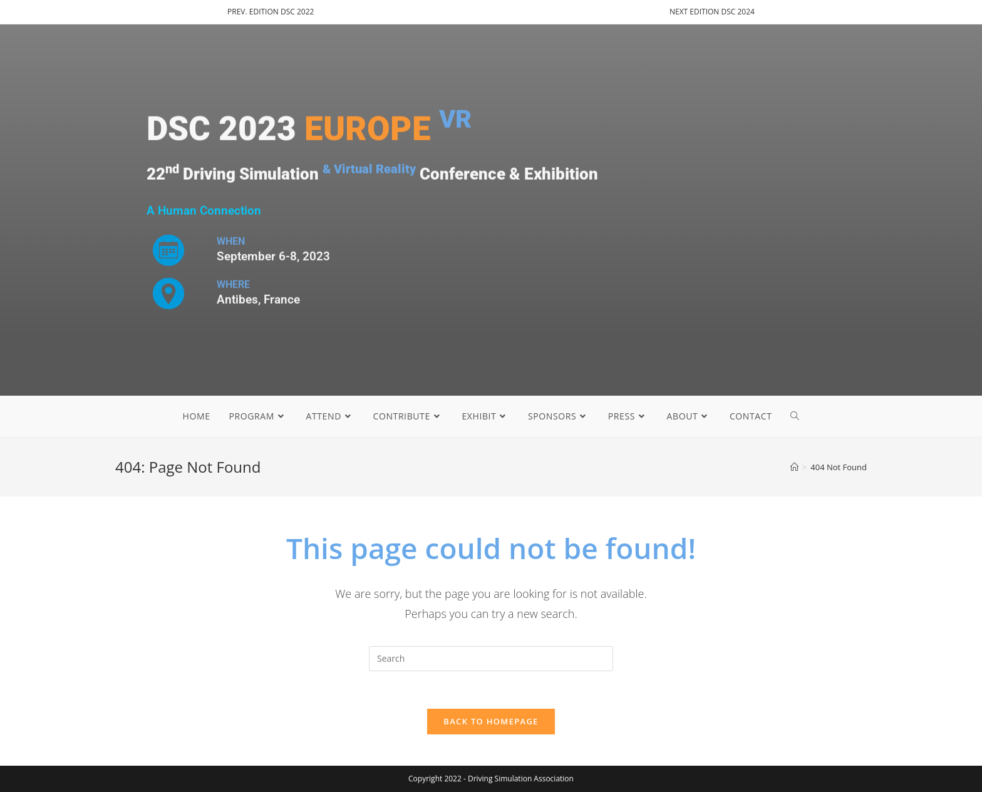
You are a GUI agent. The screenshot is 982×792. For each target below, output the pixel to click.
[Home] (794, 467)
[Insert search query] (491, 658)
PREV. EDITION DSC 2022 (270, 11)
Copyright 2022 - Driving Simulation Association (491, 778)
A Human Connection (204, 211)
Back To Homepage (490, 721)
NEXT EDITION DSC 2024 (712, 11)
